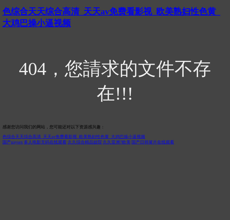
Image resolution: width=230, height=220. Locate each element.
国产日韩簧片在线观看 (152, 142)
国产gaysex (12, 142)
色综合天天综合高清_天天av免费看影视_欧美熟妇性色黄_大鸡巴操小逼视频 (73, 136)
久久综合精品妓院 (85, 142)
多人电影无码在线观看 (45, 142)
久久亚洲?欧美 (116, 142)
